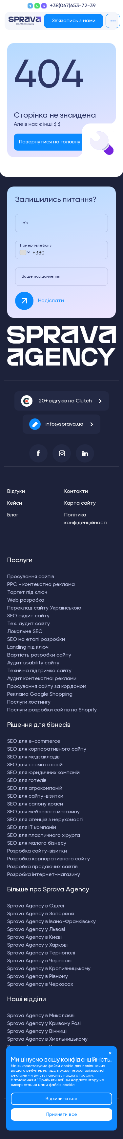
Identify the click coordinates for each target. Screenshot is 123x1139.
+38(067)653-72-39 (73, 5)
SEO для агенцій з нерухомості (45, 819)
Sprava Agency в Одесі (35, 906)
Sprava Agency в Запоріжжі (40, 914)
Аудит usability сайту (33, 663)
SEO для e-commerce (33, 741)
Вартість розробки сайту (39, 655)
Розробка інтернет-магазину (43, 874)
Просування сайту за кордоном (46, 686)
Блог (12, 515)
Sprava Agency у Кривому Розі (44, 1023)
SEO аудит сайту (28, 616)
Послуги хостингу (29, 702)
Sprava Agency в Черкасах (40, 984)
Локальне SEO (25, 631)
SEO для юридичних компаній (43, 772)
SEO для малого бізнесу (36, 843)
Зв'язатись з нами (73, 21)
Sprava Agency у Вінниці (37, 1031)
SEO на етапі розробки (36, 639)
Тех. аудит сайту (28, 623)
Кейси (14, 503)
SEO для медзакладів (33, 757)
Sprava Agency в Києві (34, 937)
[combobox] (24, 252)
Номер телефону (35, 246)
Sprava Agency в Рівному (37, 976)
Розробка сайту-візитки (37, 851)
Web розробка (25, 600)
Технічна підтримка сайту (39, 671)
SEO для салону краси (35, 804)
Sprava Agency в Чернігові (39, 961)
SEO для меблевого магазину (43, 812)
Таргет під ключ (27, 592)
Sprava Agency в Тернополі (41, 953)
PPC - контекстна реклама (41, 584)
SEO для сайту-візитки (35, 796)
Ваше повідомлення (41, 277)
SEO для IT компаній (31, 827)
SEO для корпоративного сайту (46, 749)
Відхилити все (61, 1099)
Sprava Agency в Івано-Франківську (51, 921)
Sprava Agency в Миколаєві (40, 1015)
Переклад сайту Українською (44, 608)
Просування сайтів (30, 576)
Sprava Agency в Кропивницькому (49, 968)
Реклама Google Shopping (39, 694)
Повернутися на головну (49, 142)
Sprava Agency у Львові (36, 929)
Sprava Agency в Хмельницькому (47, 1039)
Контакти (76, 491)
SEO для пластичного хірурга (43, 835)
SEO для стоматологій (35, 765)
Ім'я (25, 223)
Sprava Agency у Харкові (37, 945)
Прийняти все (61, 1114)
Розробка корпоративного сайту (48, 859)
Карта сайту (80, 503)
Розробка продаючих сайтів (42, 867)
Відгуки (16, 491)
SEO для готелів (27, 780)
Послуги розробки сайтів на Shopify (52, 710)
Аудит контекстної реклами (41, 678)
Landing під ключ (28, 647)
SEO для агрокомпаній (34, 788)
